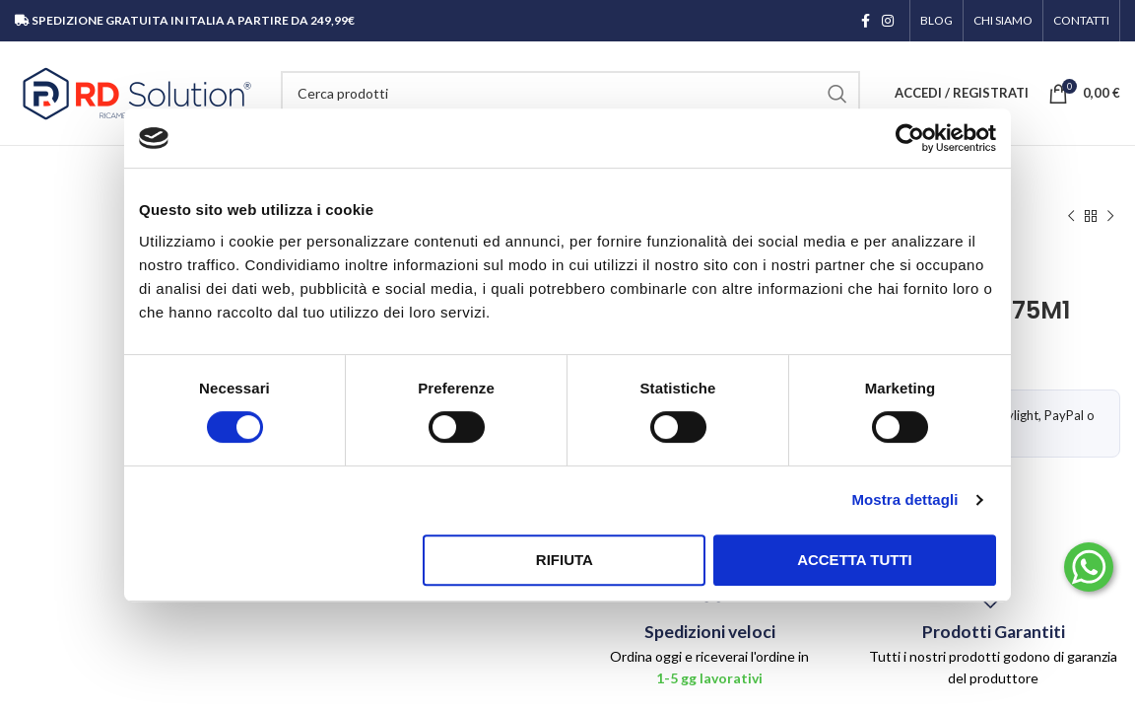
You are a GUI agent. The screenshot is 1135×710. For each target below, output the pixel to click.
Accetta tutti (854, 559)
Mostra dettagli (904, 499)
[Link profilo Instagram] (888, 21)
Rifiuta (564, 559)
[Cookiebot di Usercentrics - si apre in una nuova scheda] (910, 138)
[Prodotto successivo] (1110, 217)
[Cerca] (570, 93)
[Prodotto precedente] (1071, 217)
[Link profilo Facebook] (865, 21)
